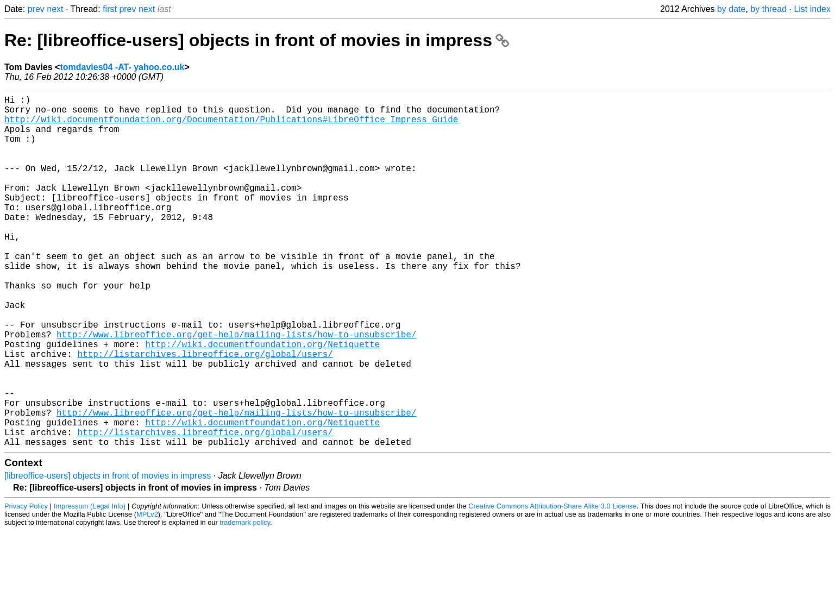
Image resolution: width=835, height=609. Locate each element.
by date (731, 9)
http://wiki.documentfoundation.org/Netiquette (262, 400)
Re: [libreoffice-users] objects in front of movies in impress (256, 40)
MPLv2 (147, 592)
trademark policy (244, 601)
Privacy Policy (26, 584)
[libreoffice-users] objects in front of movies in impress (107, 553)
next (55, 9)
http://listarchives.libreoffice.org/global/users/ (204, 412)
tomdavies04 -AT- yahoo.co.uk (122, 67)
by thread (768, 9)
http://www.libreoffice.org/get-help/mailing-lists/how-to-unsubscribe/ (236, 388)
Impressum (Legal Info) (89, 584)
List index (812, 9)
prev (36, 9)
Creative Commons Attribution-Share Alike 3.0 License (552, 584)
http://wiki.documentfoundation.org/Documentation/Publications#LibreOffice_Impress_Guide (231, 125)
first (110, 9)
